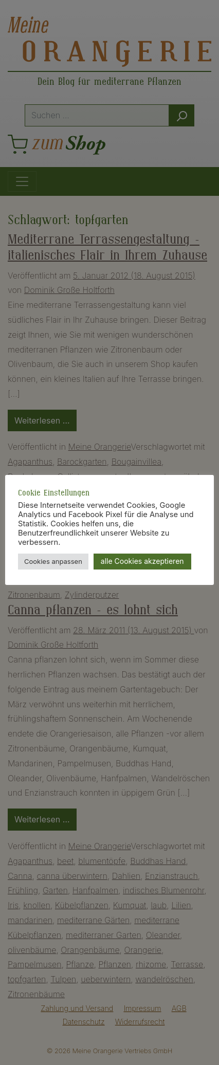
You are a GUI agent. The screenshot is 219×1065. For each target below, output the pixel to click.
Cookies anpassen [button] (53, 561)
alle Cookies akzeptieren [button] (142, 561)
